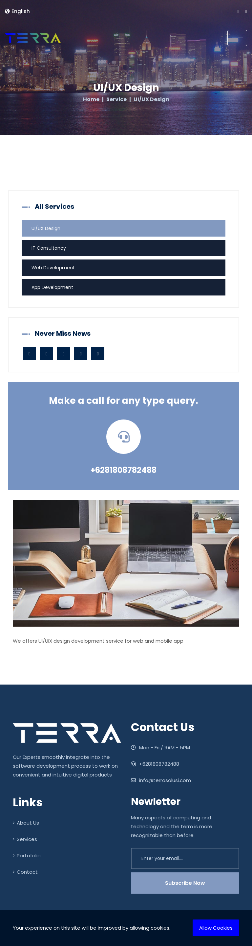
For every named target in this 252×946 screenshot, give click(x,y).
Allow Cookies (216, 927)
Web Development (53, 267)
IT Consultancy (49, 248)
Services (25, 839)
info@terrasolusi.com (161, 780)
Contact (25, 871)
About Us (26, 822)
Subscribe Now (185, 883)
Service (116, 99)
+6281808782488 (124, 470)
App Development (52, 287)
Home (91, 99)
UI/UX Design (46, 228)
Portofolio (27, 855)
